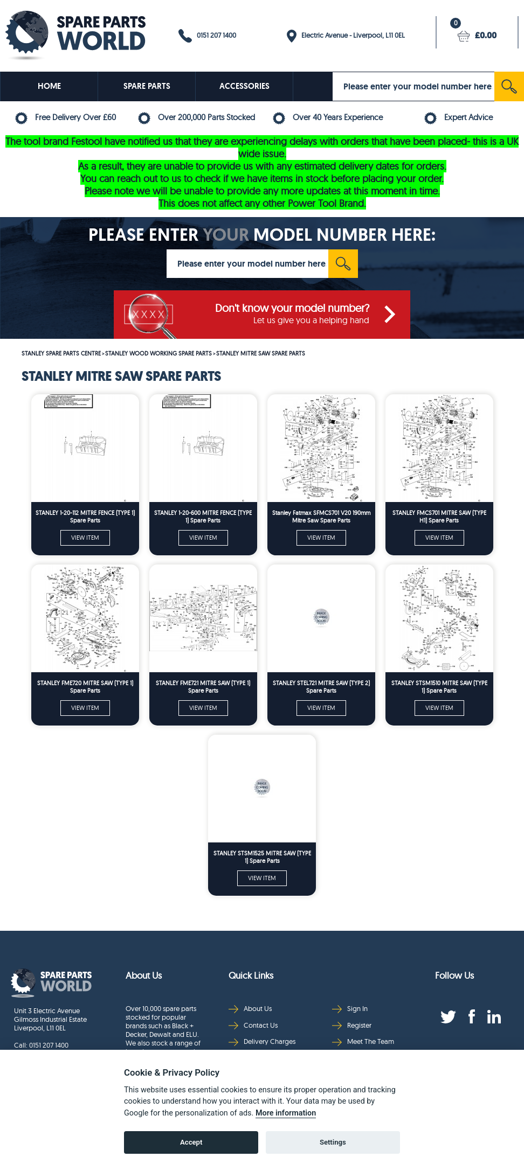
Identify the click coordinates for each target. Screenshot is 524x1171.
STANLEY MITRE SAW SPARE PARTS (260, 353)
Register (351, 1025)
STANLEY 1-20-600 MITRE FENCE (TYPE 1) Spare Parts (203, 516)
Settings (333, 1142)
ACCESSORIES (244, 86)
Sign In (350, 1008)
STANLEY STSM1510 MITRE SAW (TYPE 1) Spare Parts (439, 686)
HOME (49, 86)
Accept (191, 1142)
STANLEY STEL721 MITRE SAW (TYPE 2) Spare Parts (321, 686)
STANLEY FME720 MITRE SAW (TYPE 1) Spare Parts (85, 686)
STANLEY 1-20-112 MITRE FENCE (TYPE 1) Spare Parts (85, 516)
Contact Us (253, 1025)
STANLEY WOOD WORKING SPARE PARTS (158, 353)
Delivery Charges (262, 1041)
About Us (250, 1008)
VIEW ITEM (85, 537)
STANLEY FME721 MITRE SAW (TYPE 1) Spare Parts (203, 686)
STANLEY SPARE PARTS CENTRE (61, 353)
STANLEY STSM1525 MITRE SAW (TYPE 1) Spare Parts (262, 857)
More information (286, 1113)
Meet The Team (363, 1041)
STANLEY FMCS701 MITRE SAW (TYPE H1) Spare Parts (439, 516)
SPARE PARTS (146, 86)
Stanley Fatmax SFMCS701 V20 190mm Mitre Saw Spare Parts (321, 516)
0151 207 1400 (207, 36)
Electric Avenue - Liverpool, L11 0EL (346, 36)
